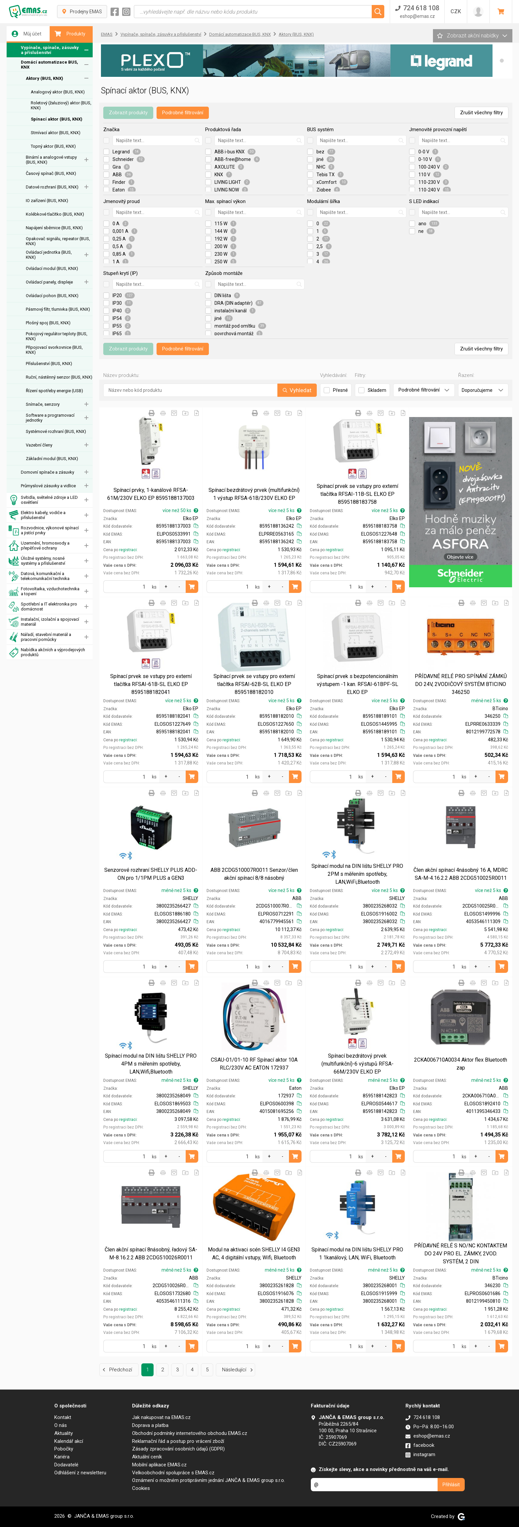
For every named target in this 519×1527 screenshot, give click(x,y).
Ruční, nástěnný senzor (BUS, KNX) (59, 377)
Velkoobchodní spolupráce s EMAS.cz (173, 1473)
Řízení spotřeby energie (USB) (54, 390)
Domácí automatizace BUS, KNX (49, 65)
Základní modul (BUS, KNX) (52, 458)
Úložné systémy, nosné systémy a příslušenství (37, 561)
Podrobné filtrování (182, 113)
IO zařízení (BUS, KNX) (47, 200)
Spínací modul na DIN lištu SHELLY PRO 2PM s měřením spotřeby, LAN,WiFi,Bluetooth (357, 874)
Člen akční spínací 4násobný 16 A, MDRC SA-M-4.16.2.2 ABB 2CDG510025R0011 (460, 874)
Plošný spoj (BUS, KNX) (48, 322)
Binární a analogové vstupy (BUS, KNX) (51, 160)
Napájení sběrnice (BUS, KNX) (54, 227)
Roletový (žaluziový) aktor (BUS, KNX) (61, 105)
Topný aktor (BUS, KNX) (53, 146)
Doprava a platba (150, 1425)
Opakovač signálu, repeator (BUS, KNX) (58, 241)
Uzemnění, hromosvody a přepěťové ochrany (39, 546)
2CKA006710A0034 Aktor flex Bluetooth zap (460, 1064)
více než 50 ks (180, 510)
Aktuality (63, 1433)
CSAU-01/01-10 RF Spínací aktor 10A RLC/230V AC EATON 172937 (254, 1064)
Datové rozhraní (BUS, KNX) (52, 186)
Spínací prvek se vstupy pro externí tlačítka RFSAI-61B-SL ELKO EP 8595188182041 (151, 684)
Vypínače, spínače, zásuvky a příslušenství (44, 50)
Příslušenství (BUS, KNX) (49, 363)
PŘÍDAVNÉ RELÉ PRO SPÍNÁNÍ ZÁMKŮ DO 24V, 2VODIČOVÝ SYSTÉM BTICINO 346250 (461, 684)
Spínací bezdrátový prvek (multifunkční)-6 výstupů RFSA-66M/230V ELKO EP (357, 1064)
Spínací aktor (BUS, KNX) (56, 119)
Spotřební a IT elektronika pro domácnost (43, 607)
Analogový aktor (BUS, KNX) (58, 91)
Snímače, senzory (43, 404)
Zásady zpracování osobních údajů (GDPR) (178, 1449)
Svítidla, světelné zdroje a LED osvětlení (43, 500)
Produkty (70, 33)
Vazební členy (39, 445)
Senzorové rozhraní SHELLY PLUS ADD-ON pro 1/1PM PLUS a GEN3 (150, 874)
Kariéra (62, 1457)
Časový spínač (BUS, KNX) (51, 173)
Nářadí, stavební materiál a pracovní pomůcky (40, 637)
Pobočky (63, 1449)
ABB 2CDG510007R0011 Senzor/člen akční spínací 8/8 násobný (254, 874)
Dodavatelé (66, 1465)
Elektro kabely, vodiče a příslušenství (37, 515)
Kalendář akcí (68, 1441)
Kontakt (62, 1417)
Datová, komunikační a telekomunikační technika (39, 576)
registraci (128, 550)
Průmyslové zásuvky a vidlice (48, 485)
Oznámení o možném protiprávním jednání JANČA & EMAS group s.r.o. (208, 1480)
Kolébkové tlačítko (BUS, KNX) (55, 214)
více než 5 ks (285, 510)
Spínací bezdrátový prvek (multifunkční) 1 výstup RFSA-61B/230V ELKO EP (254, 494)
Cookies (141, 1488)
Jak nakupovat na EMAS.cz (161, 1417)
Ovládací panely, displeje (49, 282)
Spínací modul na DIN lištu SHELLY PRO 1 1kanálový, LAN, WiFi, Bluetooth (357, 1253)
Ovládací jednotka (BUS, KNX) (49, 255)
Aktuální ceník (147, 1457)
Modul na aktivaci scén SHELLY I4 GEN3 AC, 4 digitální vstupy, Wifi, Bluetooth (254, 1253)
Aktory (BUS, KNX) (44, 78)
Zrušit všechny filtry (481, 113)
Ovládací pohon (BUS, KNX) (52, 295)
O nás (60, 1425)
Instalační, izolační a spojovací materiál (44, 622)
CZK (455, 11)
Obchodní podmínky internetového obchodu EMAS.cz (189, 1433)
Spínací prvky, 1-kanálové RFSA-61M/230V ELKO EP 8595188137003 (151, 494)
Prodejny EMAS (82, 11)
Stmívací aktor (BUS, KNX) (55, 132)
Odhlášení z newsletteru (80, 1473)
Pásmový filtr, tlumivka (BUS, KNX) (58, 309)
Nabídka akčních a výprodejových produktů (47, 652)
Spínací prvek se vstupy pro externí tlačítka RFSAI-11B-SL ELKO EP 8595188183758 (357, 494)
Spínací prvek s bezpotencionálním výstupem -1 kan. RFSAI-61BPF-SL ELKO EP (357, 684)
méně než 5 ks (489, 700)
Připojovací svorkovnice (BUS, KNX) (54, 350)
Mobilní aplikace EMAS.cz (159, 1465)
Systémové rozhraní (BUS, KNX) (56, 431)
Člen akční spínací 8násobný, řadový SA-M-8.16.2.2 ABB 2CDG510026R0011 (151, 1253)
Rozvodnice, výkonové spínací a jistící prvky (44, 530)
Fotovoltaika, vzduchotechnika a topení (44, 591)
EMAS (107, 34)
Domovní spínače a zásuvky (47, 472)
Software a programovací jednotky (50, 418)
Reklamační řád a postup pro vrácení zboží (178, 1441)
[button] (502, 61)
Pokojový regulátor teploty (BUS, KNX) (56, 336)
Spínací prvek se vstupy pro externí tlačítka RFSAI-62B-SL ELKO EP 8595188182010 (254, 684)
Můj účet (26, 33)
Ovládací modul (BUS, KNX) (52, 268)
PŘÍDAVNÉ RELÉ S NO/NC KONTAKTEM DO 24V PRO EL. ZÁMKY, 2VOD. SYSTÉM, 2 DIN (460, 1253)
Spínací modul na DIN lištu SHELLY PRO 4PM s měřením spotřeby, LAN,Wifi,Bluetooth (151, 1064)
